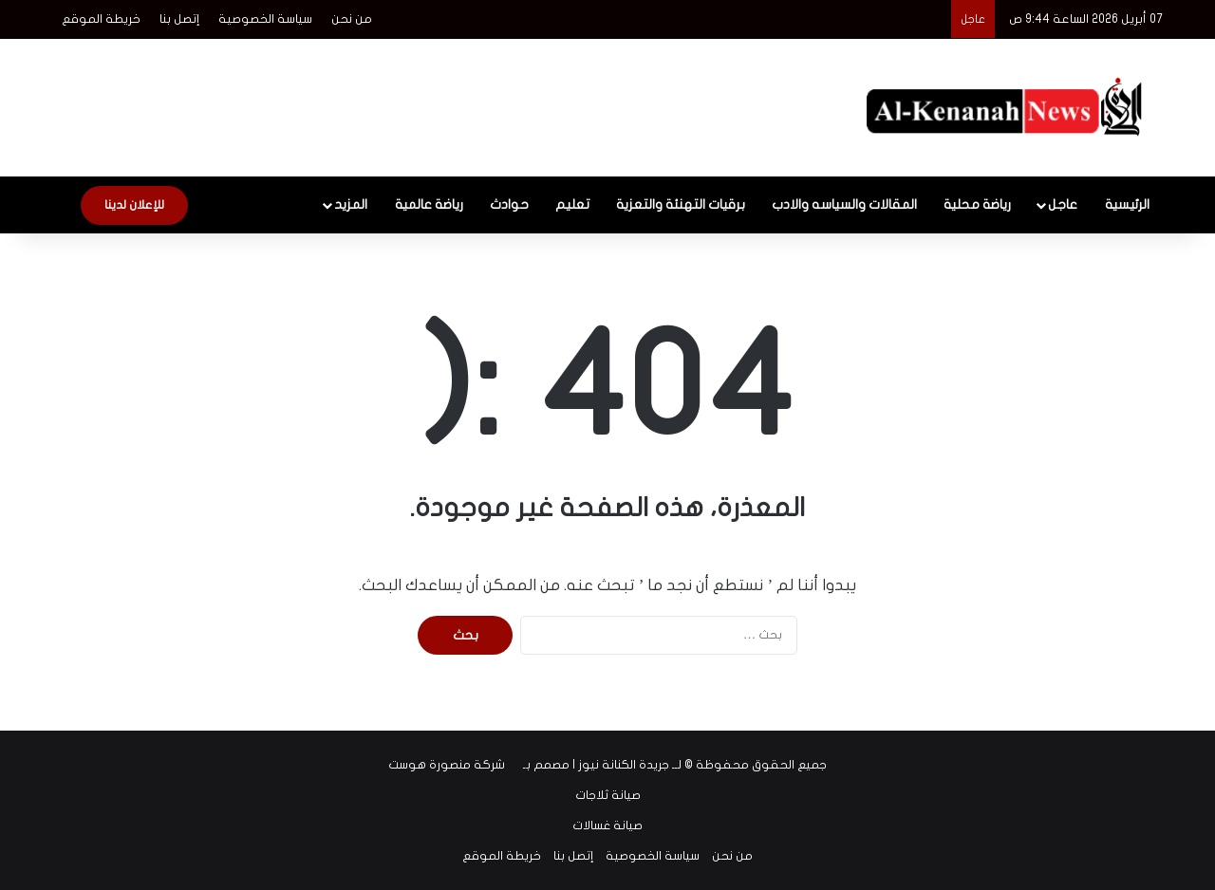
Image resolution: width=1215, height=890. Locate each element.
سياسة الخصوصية (265, 19)
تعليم (572, 204)
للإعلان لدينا (134, 205)
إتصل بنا (179, 19)
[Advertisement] (417, 100)
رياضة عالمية (429, 204)
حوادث (509, 204)
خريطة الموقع (101, 19)
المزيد (350, 204)
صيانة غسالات (607, 825)
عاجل (1062, 204)
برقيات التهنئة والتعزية (680, 204)
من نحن (351, 19)
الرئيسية (1127, 204)
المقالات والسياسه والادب (844, 204)
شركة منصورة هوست (446, 764)
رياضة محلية (977, 204)
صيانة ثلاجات (608, 795)
